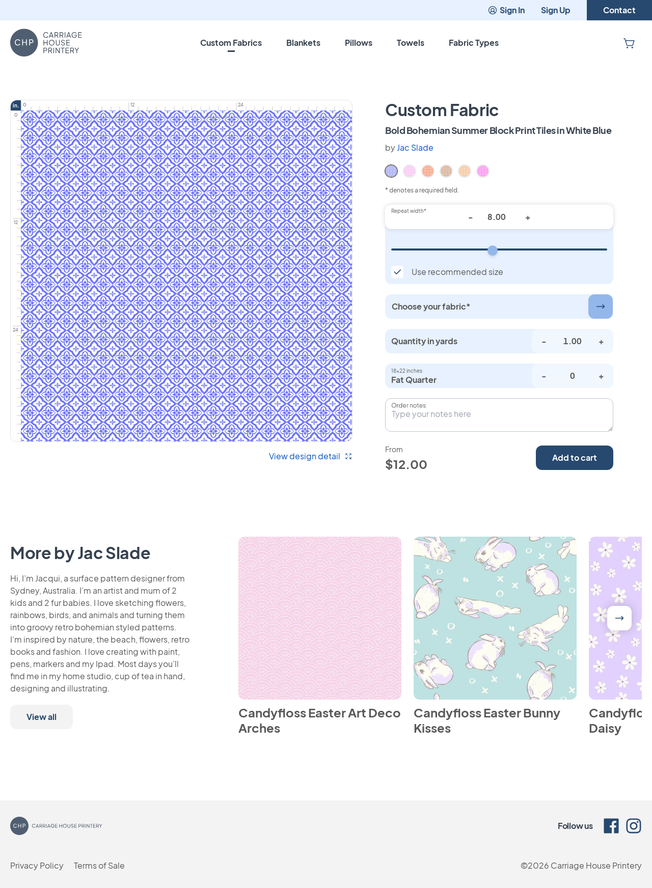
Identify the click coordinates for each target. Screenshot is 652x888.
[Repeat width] (499, 249)
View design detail (310, 456)
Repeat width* (408, 211)
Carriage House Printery (596, 865)
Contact (619, 10)
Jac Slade (415, 147)
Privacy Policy (37, 865)
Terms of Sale (99, 865)
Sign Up (555, 10)
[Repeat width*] (499, 217)
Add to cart (574, 457)
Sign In (506, 10)
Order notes (408, 405)
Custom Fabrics (231, 42)
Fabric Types (474, 42)
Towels (410, 42)
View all (41, 716)
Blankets (303, 42)
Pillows (358, 42)
